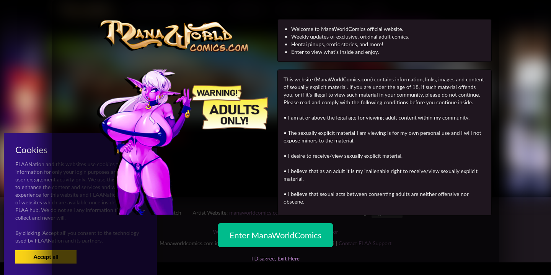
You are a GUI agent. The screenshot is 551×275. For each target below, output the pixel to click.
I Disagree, (275, 258)
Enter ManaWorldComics (275, 235)
